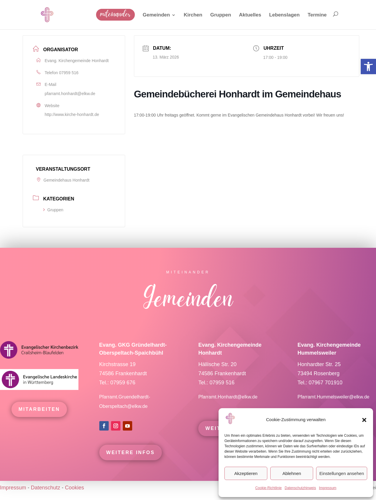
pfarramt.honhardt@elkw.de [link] (70, 93)
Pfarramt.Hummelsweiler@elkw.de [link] (334, 405)
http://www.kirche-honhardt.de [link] (72, 114)
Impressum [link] (327, 488)
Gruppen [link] (53, 209)
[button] (364, 420)
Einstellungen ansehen (341, 473)
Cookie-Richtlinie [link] (268, 488)
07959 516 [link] (68, 72)
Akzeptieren (245, 473)
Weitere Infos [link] (130, 461)
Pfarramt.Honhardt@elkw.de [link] (228, 405)
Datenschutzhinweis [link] (300, 488)
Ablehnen (291, 473)
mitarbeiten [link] (39, 417)
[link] (368, 66)
